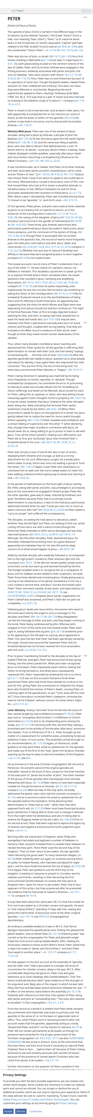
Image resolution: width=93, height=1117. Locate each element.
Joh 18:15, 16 (28, 562)
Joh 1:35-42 (25, 138)
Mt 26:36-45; (46, 509)
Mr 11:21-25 (25, 286)
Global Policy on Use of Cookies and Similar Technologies (36, 1099)
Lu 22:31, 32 (30, 603)
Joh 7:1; (72, 952)
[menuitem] (5, 4)
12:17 (54, 1038)
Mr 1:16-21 (23, 78)
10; (76, 74)
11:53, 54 (13, 956)
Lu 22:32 (55, 161)
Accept (8, 1111)
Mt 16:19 (31, 895)
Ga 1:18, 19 (27, 916)
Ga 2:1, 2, (54, 1002)
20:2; (48, 247)
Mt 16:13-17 (75, 369)
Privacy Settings (68, 1103)
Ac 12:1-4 (54, 933)
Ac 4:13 (15, 104)
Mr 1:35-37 (28, 466)
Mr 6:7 (23, 258)
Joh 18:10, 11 (66, 534)
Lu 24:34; (31, 650)
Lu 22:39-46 (60, 509)
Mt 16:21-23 (78, 398)
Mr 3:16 (31, 142)
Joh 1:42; (22, 142)
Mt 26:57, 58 (67, 549)
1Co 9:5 (69, 118)
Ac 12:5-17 (50, 952)
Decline (21, 1111)
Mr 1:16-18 (70, 174)
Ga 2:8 (22, 790)
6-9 (61, 1002)
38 (14, 63)
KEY (28, 758)
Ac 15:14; (51, 50)
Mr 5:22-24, (67, 217)
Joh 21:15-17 (24, 725)
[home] (5, 4)
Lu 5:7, (70, 74)
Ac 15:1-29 (74, 991)
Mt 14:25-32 (22, 478)
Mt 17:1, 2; (59, 213)
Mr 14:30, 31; (64, 442)
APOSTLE (44, 916)
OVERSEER (14, 1042)
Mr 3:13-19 (71, 200)
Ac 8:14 (77, 1027)
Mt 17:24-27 (35, 420)
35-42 (77, 217)
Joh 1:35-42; (43, 174)
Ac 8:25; (40, 1038)
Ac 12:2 (38, 782)
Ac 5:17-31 (37, 808)
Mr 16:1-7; (38, 616)
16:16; (69, 50)
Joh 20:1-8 (57, 631)
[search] (89, 4)
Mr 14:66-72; (25, 592)
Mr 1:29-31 (26, 125)
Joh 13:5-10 (51, 319)
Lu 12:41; (57, 282)
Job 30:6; (62, 46)
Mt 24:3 (19, 235)
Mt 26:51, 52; (37, 534)
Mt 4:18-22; (57, 174)
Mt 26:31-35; (49, 442)
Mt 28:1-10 (50, 616)
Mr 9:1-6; (60, 293)
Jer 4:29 (71, 46)
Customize (35, 1111)
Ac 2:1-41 (15, 758)
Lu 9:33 (69, 293)
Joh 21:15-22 (21, 704)
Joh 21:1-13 (15, 678)
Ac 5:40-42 (67, 819)
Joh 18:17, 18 (54, 592)
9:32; (48, 1038)
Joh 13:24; (39, 247)
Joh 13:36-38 (70, 282)
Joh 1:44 (46, 60)
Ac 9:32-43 (78, 866)
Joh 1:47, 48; (37, 161)
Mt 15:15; (28, 282)
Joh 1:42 (78, 50)
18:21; (37, 282)
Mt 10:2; (61, 50)
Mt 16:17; (55, 56)
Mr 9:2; (69, 213)
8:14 (67, 247)
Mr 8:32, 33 (53, 409)
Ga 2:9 (17, 250)
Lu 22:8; (28, 247)
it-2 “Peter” (16, 10)
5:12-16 (71, 786)
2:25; (47, 161)
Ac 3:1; (61, 247)
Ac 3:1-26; (62, 786)
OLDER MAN (76, 1038)
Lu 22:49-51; (52, 534)
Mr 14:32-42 (18, 224)
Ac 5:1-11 (22, 830)
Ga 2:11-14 (52, 1060)
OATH (30, 596)
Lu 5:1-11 (75, 192)
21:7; (54, 247)
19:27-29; (46, 282)
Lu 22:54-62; (40, 592)
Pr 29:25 (69, 713)
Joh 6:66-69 (65, 355)
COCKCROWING (17, 596)
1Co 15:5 (41, 650)
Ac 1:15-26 (40, 743)
